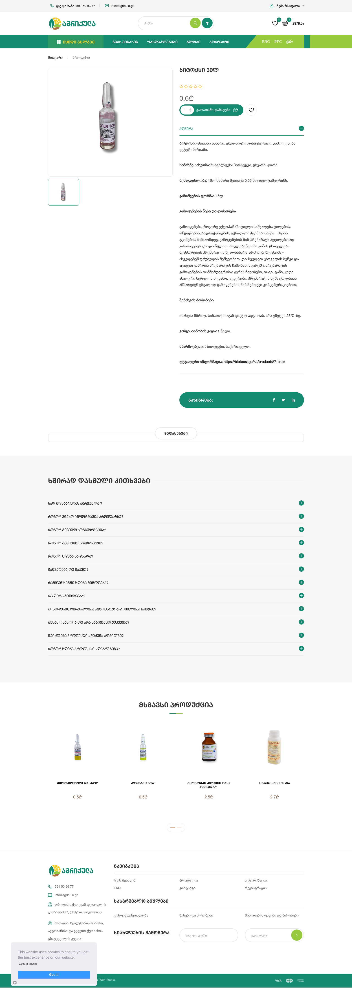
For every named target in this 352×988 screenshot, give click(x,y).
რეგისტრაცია (256, 888)
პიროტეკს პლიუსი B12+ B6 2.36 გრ (208, 785)
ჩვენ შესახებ (125, 42)
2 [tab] (179, 828)
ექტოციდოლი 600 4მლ (77, 783)
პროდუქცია (188, 880)
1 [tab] (172, 828)
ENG (266, 41)
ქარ (289, 41)
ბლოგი (193, 42)
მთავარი (55, 57)
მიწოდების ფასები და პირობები (272, 915)
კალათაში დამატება (217, 110)
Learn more (28, 963)
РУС (278, 41)
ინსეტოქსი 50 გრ (274, 783)
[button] (287, 6)
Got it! (54, 974)
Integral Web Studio (102, 980)
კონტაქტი (219, 42)
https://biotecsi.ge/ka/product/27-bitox (254, 361)
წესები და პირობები (196, 915)
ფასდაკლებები (162, 42)
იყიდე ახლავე (76, 41)
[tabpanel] (176, 768)
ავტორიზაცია (256, 880)
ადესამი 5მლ (143, 783)
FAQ (117, 888)
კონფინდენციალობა (131, 915)
